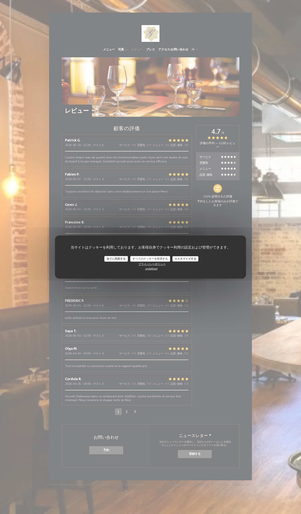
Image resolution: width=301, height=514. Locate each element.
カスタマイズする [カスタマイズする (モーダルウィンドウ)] (185, 258)
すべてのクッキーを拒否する (150, 258)
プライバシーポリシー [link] (152, 264)
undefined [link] (151, 269)
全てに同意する (116, 258)
